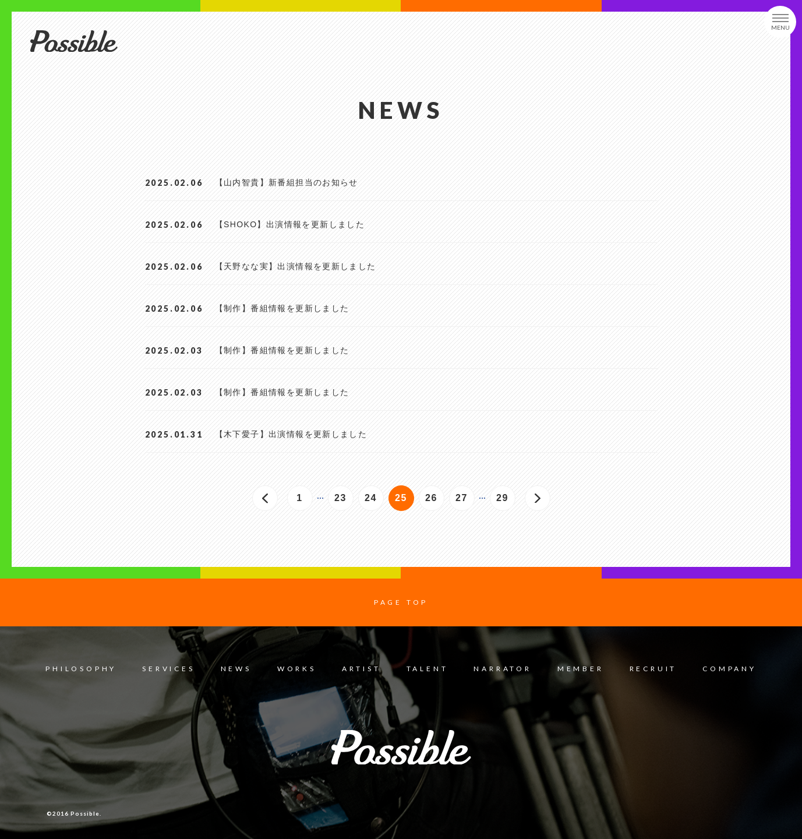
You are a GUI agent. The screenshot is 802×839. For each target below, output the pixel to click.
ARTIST (361, 668)
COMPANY (729, 668)
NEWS (236, 668)
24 (374, 501)
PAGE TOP (401, 602)
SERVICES (168, 668)
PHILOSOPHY (80, 668)
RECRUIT (653, 668)
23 (344, 501)
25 (404, 501)
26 (434, 501)
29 (505, 501)
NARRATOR (502, 668)
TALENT (427, 668)
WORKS (296, 668)
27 (465, 501)
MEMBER (580, 668)
